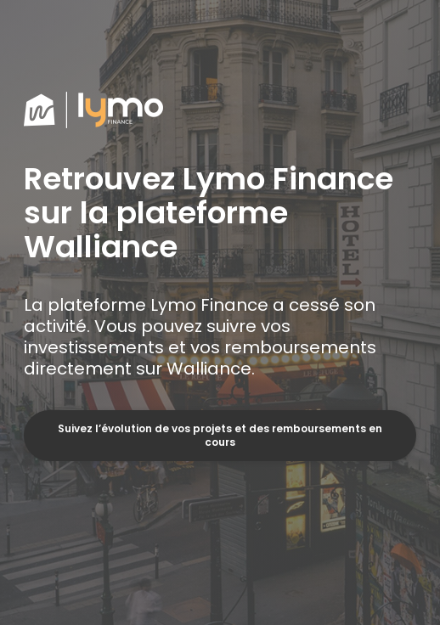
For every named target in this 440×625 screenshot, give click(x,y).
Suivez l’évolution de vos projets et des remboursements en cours (220, 435)
